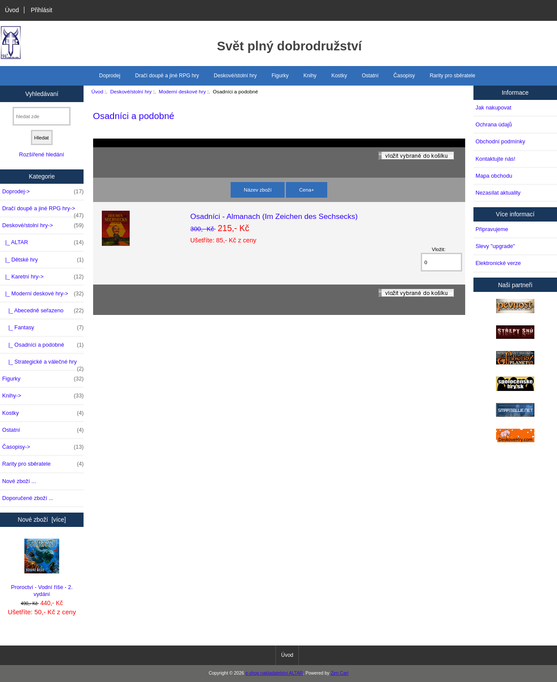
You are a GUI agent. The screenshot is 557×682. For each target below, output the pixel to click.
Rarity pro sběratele (452, 76)
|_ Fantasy (43, 327)
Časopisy (404, 76)
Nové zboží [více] (42, 519)
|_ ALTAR (43, 242)
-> (43, 225)
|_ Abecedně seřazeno (43, 310)
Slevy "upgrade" (495, 246)
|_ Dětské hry (43, 259)
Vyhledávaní (41, 93)
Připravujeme (492, 229)
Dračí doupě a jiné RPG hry (167, 76)
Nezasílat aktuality (498, 192)
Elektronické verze (498, 263)
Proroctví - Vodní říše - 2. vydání (42, 568)
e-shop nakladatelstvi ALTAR (274, 673)
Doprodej (110, 76)
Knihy (309, 76)
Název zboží (258, 189)
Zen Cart (340, 673)
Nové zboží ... (19, 481)
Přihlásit (41, 10)
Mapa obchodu (494, 175)
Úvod (12, 10)
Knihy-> (43, 395)
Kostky (339, 76)
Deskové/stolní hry (130, 91)
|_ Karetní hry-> (43, 276)
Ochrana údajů (494, 124)
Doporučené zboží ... (28, 498)
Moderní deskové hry (182, 91)
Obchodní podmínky (500, 141)
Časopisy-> (43, 447)
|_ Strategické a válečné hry (43, 364)
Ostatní (370, 76)
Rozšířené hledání (41, 154)
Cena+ (306, 189)
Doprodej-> (43, 191)
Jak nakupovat (493, 107)
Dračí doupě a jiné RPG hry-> (43, 210)
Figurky (280, 76)
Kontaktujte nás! (495, 159)
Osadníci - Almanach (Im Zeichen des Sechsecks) (274, 216)
